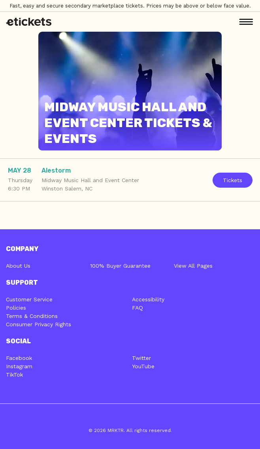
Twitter (141, 358)
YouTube (143, 366)
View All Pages (193, 266)
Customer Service (29, 299)
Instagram (19, 366)
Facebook (19, 358)
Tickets (232, 180)
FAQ (137, 307)
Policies (16, 307)
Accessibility (148, 299)
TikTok (14, 374)
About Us (18, 266)
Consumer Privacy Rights (38, 324)
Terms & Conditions (32, 316)
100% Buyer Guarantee (120, 266)
